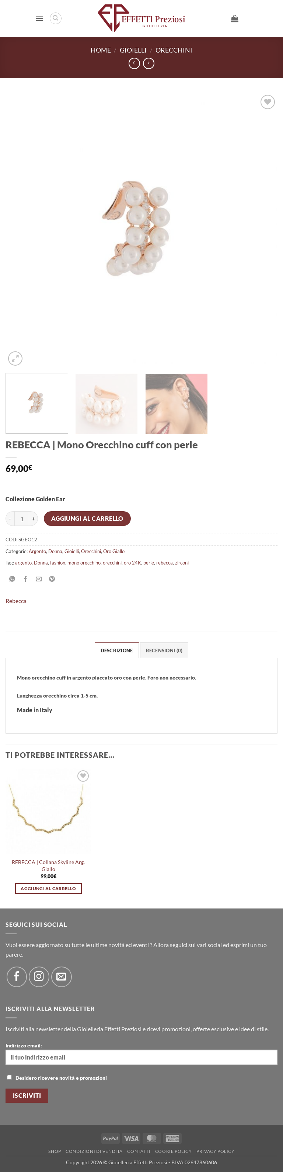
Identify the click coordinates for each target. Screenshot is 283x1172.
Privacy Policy (215, 1151)
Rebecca (16, 600)
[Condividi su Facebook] (26, 579)
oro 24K (132, 563)
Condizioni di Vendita (94, 1151)
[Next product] (134, 63)
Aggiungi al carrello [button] (48, 888)
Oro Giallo (114, 551)
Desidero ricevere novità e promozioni (57, 1078)
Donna (55, 551)
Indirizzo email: (141, 1053)
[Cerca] (56, 18)
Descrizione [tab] (117, 650)
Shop (54, 1151)
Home (101, 50)
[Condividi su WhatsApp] (12, 579)
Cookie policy (173, 1151)
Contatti (138, 1151)
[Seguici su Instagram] (39, 977)
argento (23, 563)
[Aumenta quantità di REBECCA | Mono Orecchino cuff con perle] (33, 518)
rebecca (164, 563)
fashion (57, 563)
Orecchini (174, 50)
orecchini (112, 563)
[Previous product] (148, 63)
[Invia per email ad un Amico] (39, 579)
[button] (39, 18)
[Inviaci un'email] (61, 977)
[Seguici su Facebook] (17, 977)
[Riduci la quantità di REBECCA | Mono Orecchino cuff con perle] (10, 518)
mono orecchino (84, 563)
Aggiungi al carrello (87, 518)
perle (148, 563)
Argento (37, 551)
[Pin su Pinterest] (52, 579)
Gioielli (133, 50)
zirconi (182, 563)
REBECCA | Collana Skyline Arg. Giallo (48, 865)
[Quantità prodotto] (21, 518)
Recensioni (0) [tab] (164, 650)
